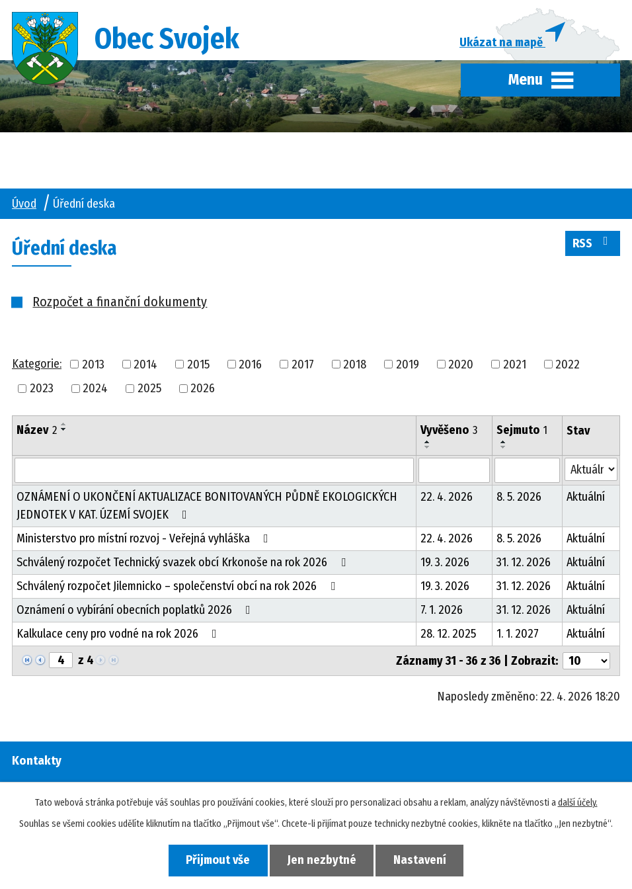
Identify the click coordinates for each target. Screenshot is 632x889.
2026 (202, 389)
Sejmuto (521, 430)
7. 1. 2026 (441, 610)
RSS (593, 243)
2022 (567, 364)
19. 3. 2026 (444, 563)
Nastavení (420, 860)
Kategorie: (36, 364)
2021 (514, 364)
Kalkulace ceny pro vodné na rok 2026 (119, 634)
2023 (42, 389)
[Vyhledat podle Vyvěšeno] (454, 471)
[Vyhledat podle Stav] (591, 470)
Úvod (24, 203)
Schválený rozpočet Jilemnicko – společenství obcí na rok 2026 (178, 586)
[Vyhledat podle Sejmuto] (527, 471)
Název (37, 430)
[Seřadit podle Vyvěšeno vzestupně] (427, 442)
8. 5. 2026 (518, 497)
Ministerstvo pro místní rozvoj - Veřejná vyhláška (145, 539)
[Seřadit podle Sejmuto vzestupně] (503, 442)
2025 (149, 389)
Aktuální (586, 497)
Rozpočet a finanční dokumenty (119, 302)
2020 (460, 364)
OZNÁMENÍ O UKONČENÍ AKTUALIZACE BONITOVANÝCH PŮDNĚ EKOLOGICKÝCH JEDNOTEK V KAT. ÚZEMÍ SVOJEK (207, 506)
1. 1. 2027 (517, 634)
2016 (250, 364)
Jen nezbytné (322, 860)
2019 (407, 364)
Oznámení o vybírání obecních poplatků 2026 (136, 610)
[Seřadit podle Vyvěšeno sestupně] (427, 447)
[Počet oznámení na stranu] (586, 661)
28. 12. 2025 (448, 634)
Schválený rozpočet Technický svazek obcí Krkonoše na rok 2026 (184, 563)
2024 (95, 389)
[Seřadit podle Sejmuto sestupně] (503, 447)
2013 (93, 364)
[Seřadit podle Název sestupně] (64, 430)
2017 (303, 364)
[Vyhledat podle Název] (214, 471)
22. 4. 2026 (446, 497)
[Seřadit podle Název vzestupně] (64, 424)
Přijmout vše (218, 860)
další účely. (578, 802)
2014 (145, 364)
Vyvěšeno (448, 430)
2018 (354, 364)
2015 (198, 364)
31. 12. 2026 (523, 563)
